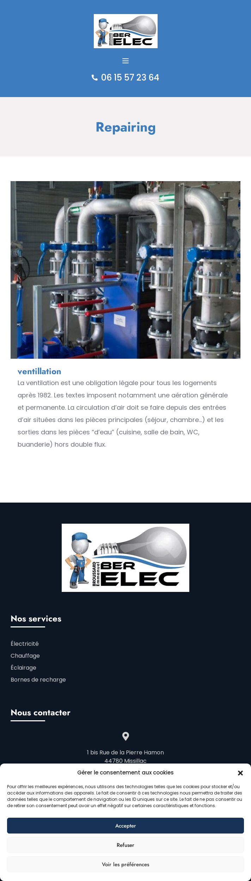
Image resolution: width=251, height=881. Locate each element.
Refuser (125, 845)
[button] (240, 772)
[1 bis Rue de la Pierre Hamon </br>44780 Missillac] (125, 736)
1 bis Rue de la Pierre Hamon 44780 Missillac (125, 756)
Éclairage (23, 668)
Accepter (125, 826)
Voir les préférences (125, 864)
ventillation (39, 371)
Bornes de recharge (38, 680)
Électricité (25, 644)
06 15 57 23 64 (130, 77)
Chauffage (25, 656)
